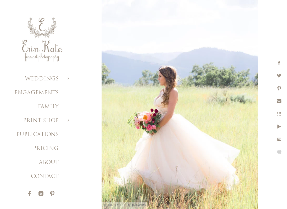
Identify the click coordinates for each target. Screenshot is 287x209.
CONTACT (45, 176)
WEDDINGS (42, 79)
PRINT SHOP (41, 121)
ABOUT (49, 162)
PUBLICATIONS (37, 135)
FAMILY (48, 107)
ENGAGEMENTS (36, 93)
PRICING (46, 149)
